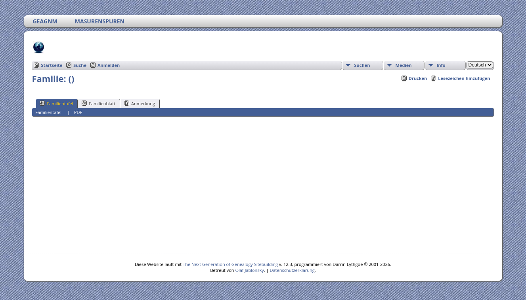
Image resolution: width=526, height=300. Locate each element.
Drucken (418, 78)
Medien (404, 65)
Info (441, 65)
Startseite (51, 65)
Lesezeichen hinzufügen (464, 78)
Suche (79, 65)
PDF (78, 112)
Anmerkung (139, 103)
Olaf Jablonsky (249, 270)
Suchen (362, 65)
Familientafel (56, 103)
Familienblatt (98, 103)
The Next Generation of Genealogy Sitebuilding (230, 264)
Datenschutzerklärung (292, 270)
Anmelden (109, 65)
